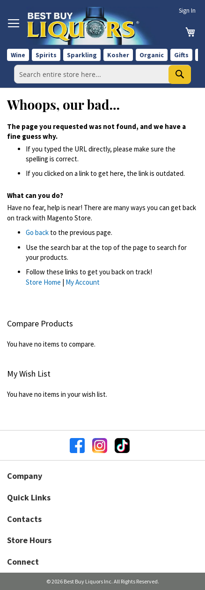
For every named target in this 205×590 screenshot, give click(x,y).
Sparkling (82, 55)
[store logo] (93, 26)
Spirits (46, 55)
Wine (18, 55)
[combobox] (102, 74)
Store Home (43, 282)
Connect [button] (23, 561)
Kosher (118, 55)
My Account (83, 282)
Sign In (187, 11)
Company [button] (24, 475)
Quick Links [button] (29, 497)
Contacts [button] (24, 519)
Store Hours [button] (29, 540)
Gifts (181, 55)
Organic (151, 55)
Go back (37, 232)
